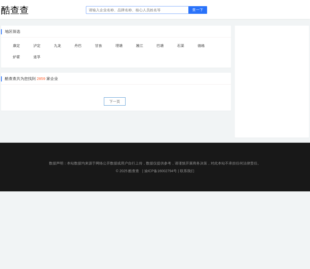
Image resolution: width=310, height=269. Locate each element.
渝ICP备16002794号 (160, 171)
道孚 (37, 57)
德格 (201, 46)
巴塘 (160, 46)
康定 (16, 46)
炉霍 (16, 57)
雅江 (139, 46)
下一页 (114, 101)
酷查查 (15, 10)
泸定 (37, 46)
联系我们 (187, 171)
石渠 (180, 46)
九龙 (57, 46)
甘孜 (98, 46)
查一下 (197, 10)
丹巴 (78, 46)
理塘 (119, 46)
